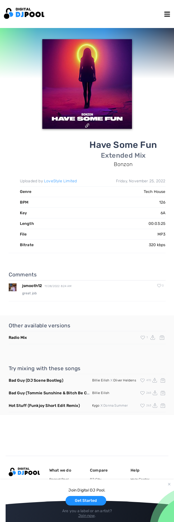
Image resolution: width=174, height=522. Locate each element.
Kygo (96, 405)
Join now (86, 515)
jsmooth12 (32, 285)
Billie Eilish (101, 380)
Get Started (86, 500)
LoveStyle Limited (60, 181)
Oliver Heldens (124, 380)
